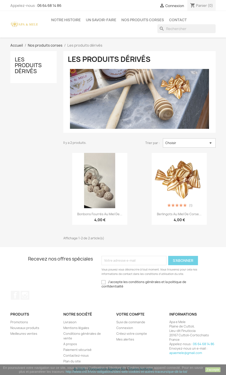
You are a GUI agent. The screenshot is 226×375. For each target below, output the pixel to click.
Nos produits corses (142, 19)
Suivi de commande (130, 322)
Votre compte (130, 314)
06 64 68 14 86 (49, 5)
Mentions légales (76, 328)
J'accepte (212, 369)
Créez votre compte (131, 333)
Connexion (124, 328)
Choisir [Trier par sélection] (189, 143)
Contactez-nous (76, 355)
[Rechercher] (186, 28)
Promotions (19, 322)
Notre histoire (66, 19)
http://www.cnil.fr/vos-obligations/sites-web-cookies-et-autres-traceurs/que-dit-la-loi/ (126, 371)
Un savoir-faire (101, 19)
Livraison (70, 322)
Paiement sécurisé (77, 350)
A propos (70, 344)
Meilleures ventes (23, 333)
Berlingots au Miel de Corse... (179, 214)
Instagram (25, 295)
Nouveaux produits (24, 328)
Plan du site (72, 361)
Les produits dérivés (28, 65)
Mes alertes (125, 339)
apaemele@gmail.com (185, 353)
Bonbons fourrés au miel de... (99, 214)
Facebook (15, 295)
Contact (178, 19)
